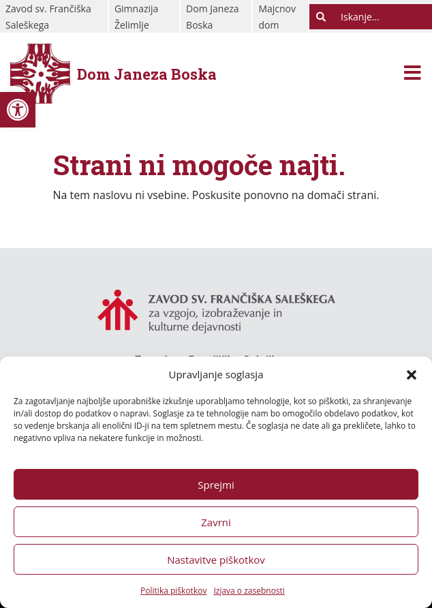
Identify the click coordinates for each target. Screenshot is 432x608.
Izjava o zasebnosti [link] (248, 590)
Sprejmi (216, 484)
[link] (17, 109)
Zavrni (216, 522)
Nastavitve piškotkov (216, 559)
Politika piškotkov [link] (173, 590)
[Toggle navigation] (412, 74)
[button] (411, 374)
